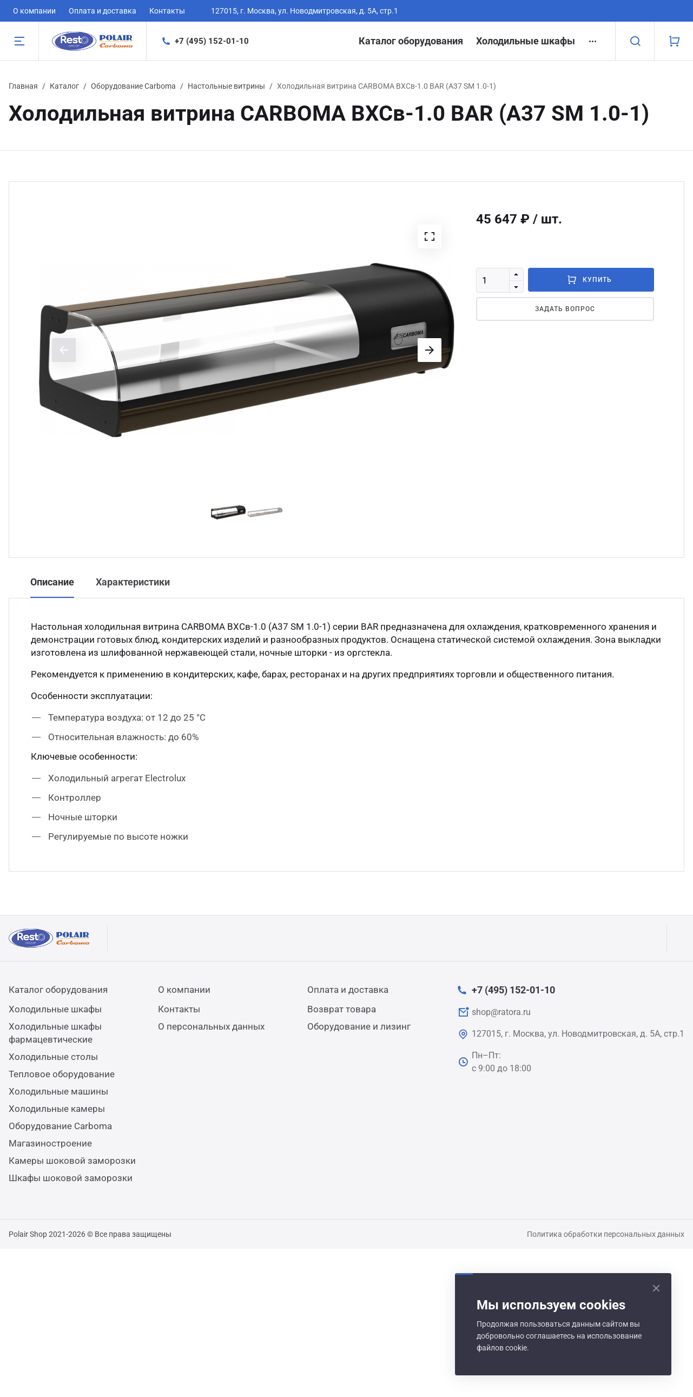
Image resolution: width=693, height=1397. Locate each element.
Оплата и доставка (102, 10)
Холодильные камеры (57, 1108)
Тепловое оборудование (62, 1074)
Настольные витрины (226, 86)
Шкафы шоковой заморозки (71, 1177)
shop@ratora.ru (501, 1012)
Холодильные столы (53, 1056)
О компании (34, 10)
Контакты (167, 10)
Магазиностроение (50, 1143)
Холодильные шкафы (525, 41)
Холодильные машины (58, 1091)
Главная (23, 86)
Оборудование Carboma (133, 86)
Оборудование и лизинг (359, 1026)
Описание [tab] (52, 582)
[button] (429, 236)
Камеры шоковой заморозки (72, 1160)
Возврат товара (341, 1009)
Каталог (64, 86)
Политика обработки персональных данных (605, 1234)
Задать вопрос (565, 309)
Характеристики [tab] (133, 582)
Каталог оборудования (411, 41)
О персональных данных (211, 1026)
